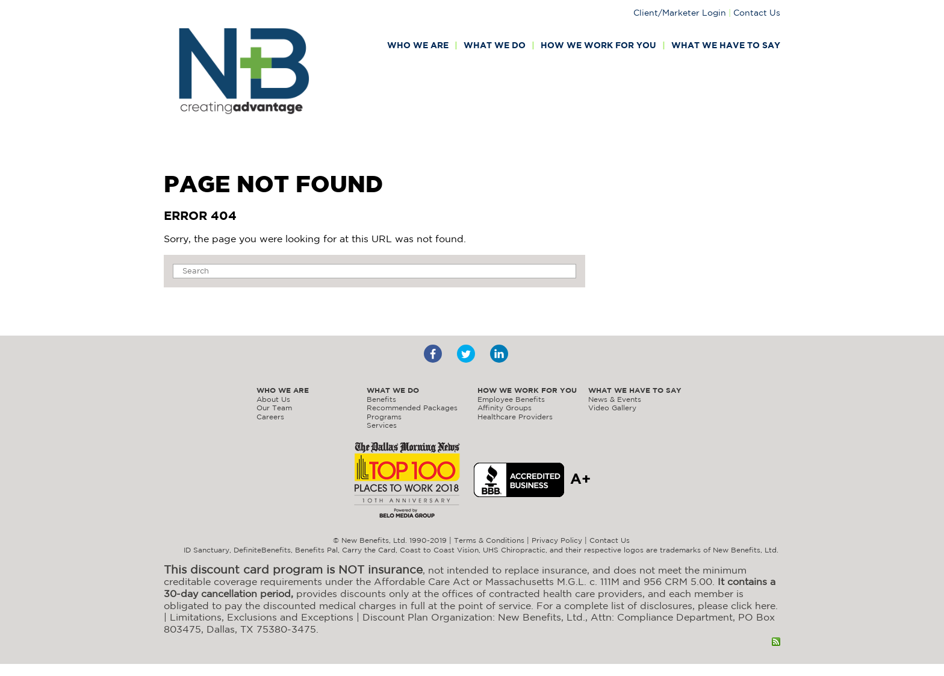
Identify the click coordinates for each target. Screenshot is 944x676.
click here (753, 605)
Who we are (282, 390)
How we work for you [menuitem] (598, 45)
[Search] (374, 271)
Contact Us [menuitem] (756, 12)
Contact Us (609, 540)
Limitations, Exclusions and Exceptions (261, 617)
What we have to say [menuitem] (725, 45)
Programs (384, 417)
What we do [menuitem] (495, 45)
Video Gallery (612, 408)
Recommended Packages (412, 408)
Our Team (274, 408)
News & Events (614, 399)
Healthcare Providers (515, 417)
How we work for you (527, 390)
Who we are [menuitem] (418, 45)
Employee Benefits (511, 399)
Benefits (381, 399)
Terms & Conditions (489, 540)
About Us (273, 399)
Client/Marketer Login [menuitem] (679, 12)
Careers (270, 417)
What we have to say (635, 390)
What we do (393, 390)
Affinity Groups (504, 408)
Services (382, 425)
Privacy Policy (557, 540)
